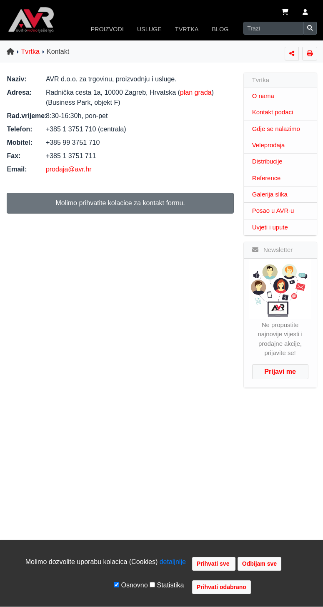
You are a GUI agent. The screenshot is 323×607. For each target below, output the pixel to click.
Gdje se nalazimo (276, 129)
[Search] (273, 28)
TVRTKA (187, 29)
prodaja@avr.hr (69, 169)
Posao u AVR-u (273, 210)
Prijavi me (280, 371)
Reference (266, 178)
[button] (305, 13)
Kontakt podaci (272, 112)
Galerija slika (270, 194)
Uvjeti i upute (270, 227)
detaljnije (173, 561)
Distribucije (267, 161)
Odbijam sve (259, 563)
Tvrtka (30, 51)
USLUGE (149, 29)
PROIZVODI (107, 29)
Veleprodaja (268, 145)
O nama (263, 96)
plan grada (196, 92)
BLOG (220, 29)
